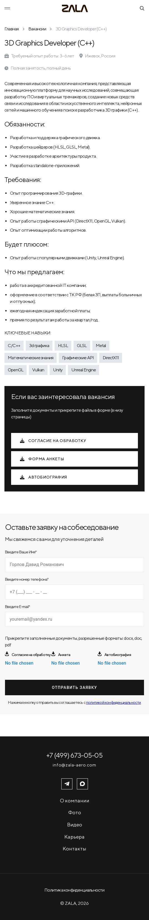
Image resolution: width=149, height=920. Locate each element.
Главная (11, 28)
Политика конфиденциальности (74, 890)
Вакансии (37, 28)
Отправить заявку (74, 687)
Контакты (74, 849)
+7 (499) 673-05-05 (74, 755)
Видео (74, 825)
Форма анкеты (42, 459)
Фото (74, 812)
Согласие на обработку (53, 440)
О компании (74, 800)
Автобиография (43, 477)
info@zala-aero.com (74, 765)
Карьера (74, 837)
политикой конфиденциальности (113, 702)
